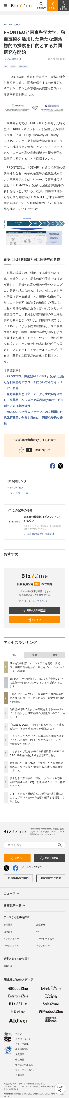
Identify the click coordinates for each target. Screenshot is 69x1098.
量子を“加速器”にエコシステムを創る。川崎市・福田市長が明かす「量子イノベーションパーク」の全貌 (37, 667)
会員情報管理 (22, 1049)
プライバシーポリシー (26, 1070)
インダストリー (11, 938)
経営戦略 (40, 924)
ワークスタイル (11, 945)
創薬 (13, 66)
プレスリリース (19, 492)
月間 (55, 655)
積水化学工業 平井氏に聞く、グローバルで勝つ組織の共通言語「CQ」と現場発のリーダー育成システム (37, 782)
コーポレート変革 (45, 938)
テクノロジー (43, 945)
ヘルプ (18, 1033)
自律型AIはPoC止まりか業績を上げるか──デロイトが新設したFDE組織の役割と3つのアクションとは (37, 713)
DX (38, 931)
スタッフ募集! (22, 1044)
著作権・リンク (23, 1039)
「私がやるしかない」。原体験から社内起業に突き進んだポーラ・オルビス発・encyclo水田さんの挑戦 (37, 698)
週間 (34, 655)
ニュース (12, 893)
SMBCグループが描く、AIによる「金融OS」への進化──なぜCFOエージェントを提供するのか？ (37, 682)
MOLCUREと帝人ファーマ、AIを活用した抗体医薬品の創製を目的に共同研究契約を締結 (33, 417)
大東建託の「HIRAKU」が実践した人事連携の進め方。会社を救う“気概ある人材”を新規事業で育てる (36, 766)
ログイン (34, 620)
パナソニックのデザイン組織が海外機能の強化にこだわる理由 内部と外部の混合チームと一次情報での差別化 (37, 740)
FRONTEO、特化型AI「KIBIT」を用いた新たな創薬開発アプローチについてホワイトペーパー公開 (34, 382)
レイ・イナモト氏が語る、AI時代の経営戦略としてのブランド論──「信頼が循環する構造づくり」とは (37, 797)
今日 (14, 655)
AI (6, 66)
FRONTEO (16, 487)
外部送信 (19, 1075)
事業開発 (8, 924)
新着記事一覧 (15, 905)
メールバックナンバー (35, 601)
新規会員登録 (34, 610)
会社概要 (19, 1059)
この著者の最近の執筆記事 (39, 533)
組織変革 (8, 931)
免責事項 (19, 1054)
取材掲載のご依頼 (50, 878)
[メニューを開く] (5, 5)
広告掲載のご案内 (18, 878)
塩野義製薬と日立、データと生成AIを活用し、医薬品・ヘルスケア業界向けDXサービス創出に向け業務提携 (34, 400)
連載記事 (10, 966)
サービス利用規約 (24, 1064)
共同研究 (23, 66)
